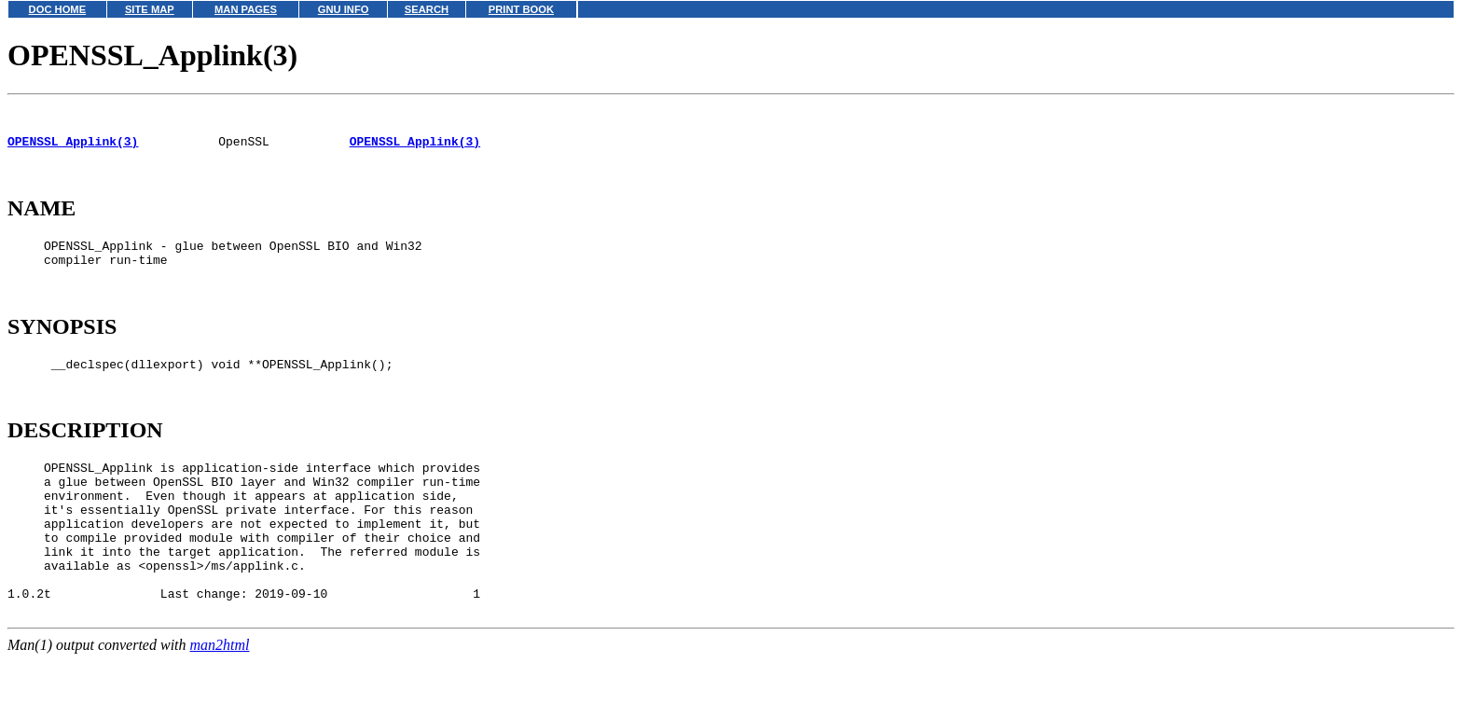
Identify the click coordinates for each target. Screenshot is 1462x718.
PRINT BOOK (521, 9)
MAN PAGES (245, 9)
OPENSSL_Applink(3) (72, 149)
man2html (220, 709)
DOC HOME (58, 9)
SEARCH (426, 9)
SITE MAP (149, 9)
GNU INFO (343, 9)
